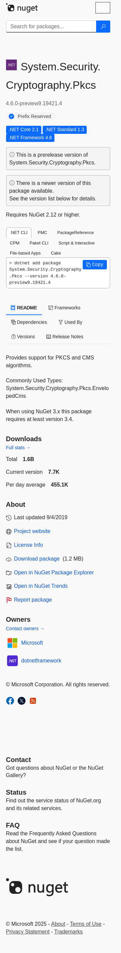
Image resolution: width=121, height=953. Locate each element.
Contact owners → (25, 628)
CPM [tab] (14, 242)
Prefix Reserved (34, 116)
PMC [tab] (42, 232)
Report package (33, 600)
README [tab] (24, 307)
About (58, 924)
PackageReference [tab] (75, 232)
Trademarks (68, 932)
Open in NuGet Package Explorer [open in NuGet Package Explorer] (54, 572)
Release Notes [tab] (64, 336)
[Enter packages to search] (51, 27)
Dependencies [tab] (29, 322)
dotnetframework (41, 660)
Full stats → (18, 447)
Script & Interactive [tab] (76, 242)
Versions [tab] (23, 336)
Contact (18, 759)
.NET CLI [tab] (19, 232)
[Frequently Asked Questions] (13, 825)
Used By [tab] (70, 322)
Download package (37, 559)
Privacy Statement (28, 932)
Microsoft (32, 643)
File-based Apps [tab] (25, 253)
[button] (95, 264)
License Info (28, 545)
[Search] (103, 27)
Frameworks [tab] (64, 307)
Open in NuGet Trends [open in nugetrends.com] (41, 586)
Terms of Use (86, 924)
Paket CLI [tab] (39, 242)
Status (16, 792)
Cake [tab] (56, 253)
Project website (32, 531)
